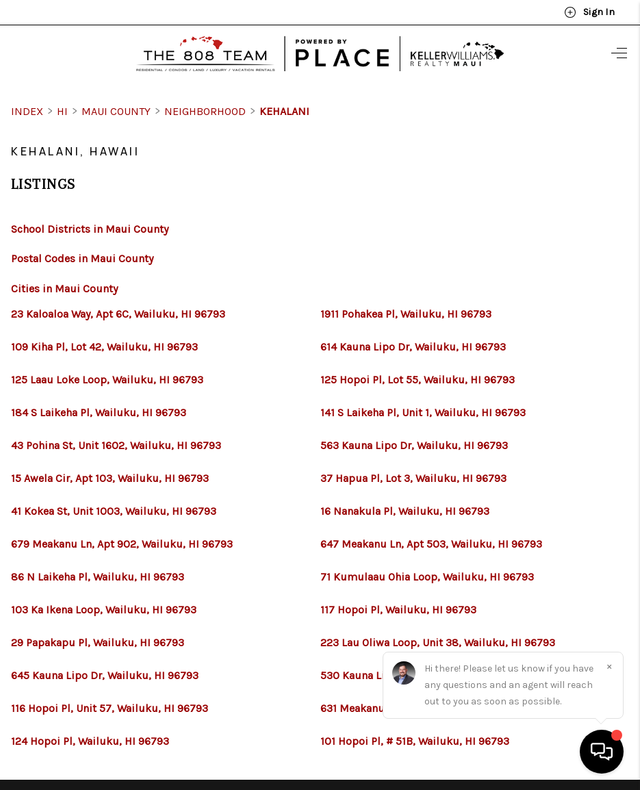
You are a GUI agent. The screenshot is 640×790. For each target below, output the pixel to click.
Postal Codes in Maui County (82, 258)
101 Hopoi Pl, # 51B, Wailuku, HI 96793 (414, 741)
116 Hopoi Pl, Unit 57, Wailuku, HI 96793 (109, 708)
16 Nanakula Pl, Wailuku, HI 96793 (404, 511)
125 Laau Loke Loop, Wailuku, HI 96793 (107, 379)
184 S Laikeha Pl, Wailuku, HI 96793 (98, 412)
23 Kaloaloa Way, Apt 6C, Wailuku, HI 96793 (118, 314)
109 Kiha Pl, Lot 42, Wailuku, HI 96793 (104, 347)
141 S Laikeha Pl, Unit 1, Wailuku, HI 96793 (423, 412)
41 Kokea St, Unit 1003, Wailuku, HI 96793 (113, 511)
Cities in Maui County (64, 288)
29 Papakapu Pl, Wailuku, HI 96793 (97, 642)
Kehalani (284, 111)
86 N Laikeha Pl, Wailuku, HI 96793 (97, 577)
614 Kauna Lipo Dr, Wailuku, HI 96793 (413, 347)
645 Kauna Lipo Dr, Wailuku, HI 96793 (105, 675)
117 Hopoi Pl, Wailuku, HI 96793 (398, 609)
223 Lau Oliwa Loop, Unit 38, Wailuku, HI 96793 (437, 642)
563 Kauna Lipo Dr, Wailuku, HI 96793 (414, 445)
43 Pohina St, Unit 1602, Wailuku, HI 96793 (116, 445)
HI (62, 111)
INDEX (27, 111)
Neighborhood (205, 111)
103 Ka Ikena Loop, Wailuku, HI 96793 (103, 609)
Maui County (116, 111)
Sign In (589, 12)
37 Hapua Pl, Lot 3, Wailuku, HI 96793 (413, 478)
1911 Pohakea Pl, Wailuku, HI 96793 (405, 314)
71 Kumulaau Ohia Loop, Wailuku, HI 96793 (427, 577)
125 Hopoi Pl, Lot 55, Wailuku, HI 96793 (417, 379)
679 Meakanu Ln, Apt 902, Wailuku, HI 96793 (122, 544)
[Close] (609, 666)
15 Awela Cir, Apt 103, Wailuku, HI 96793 (110, 478)
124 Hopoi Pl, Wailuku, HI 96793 (90, 741)
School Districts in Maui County (89, 228)
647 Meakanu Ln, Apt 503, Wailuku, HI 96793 (431, 544)
